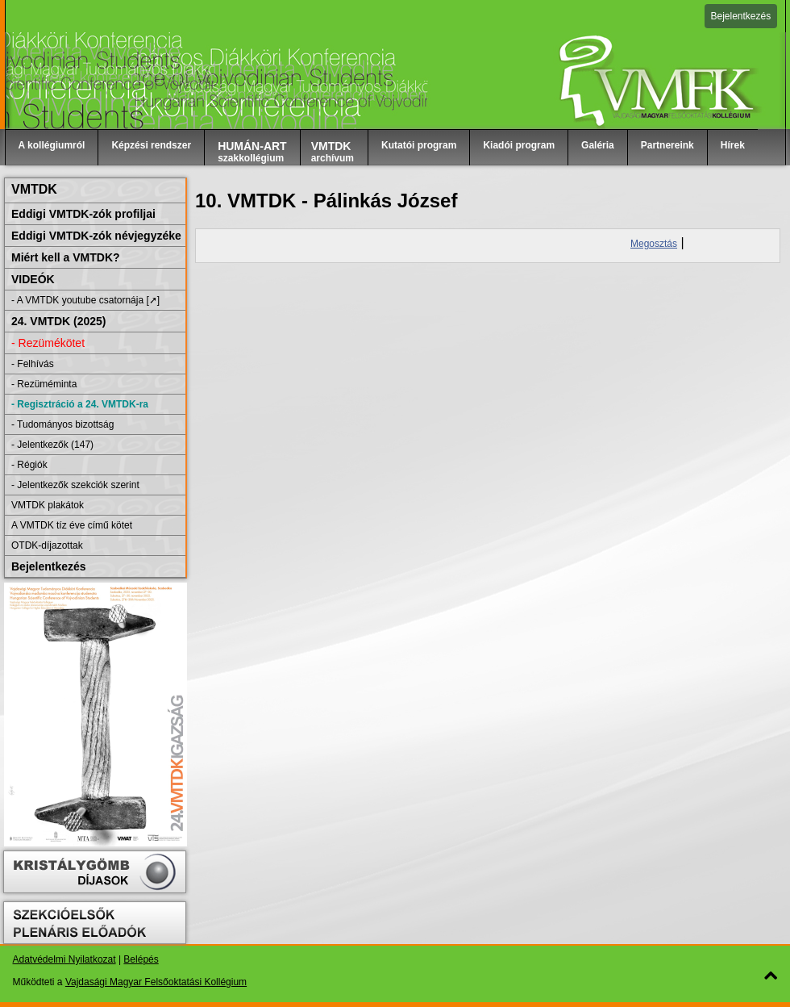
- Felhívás (32, 364)
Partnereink (667, 145)
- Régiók (29, 464)
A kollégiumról (52, 145)
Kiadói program (519, 145)
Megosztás (653, 243)
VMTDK (34, 189)
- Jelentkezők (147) (52, 444)
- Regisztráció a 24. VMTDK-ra (79, 404)
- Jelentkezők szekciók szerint (75, 485)
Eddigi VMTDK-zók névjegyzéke (96, 235)
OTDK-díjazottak (47, 545)
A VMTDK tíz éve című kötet (71, 525)
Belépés (140, 959)
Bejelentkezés (741, 16)
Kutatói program (418, 145)
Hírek (733, 145)
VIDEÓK (33, 279)
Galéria (597, 145)
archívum (332, 152)
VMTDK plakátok (47, 505)
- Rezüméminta (44, 384)
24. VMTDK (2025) (58, 321)
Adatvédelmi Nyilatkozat (64, 959)
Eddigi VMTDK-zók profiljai (83, 213)
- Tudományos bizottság (62, 424)
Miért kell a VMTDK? (65, 257)
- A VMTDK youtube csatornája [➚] (85, 300)
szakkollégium (252, 152)
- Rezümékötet (48, 342)
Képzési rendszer (151, 145)
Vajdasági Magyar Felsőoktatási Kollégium (156, 982)
